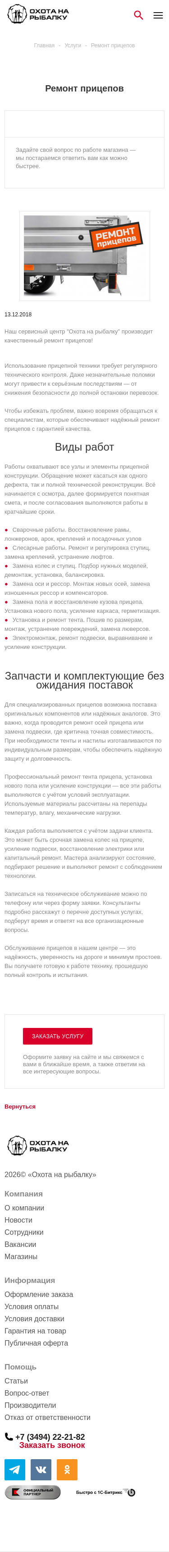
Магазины (21, 1256)
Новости (18, 1220)
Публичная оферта (36, 1343)
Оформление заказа (39, 1294)
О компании (24, 1208)
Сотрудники (24, 1232)
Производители (30, 1405)
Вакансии (21, 1244)
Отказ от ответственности (48, 1417)
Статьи (16, 1381)
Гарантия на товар (35, 1331)
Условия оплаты (32, 1306)
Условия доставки (34, 1319)
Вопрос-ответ (27, 1393)
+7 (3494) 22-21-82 (50, 1436)
